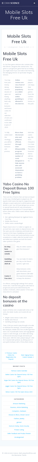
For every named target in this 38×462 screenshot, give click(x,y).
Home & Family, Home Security (19, 426)
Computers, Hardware (19, 411)
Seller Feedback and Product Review (19, 433)
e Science (10, 3)
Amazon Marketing (19, 403)
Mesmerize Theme (20, 455)
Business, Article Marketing (19, 407)
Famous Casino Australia (19, 371)
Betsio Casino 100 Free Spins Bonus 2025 (19, 392)
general (19, 422)
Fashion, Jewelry (19, 418)
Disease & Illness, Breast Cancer (19, 415)
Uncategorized (19, 437)
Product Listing (19, 430)
